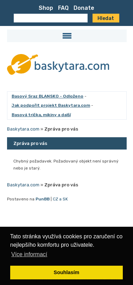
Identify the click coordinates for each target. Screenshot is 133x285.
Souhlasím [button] (67, 272)
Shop (46, 8)
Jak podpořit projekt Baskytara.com (51, 105)
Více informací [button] (29, 254)
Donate (84, 8)
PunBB (43, 199)
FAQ (63, 8)
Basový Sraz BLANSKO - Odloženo (47, 96)
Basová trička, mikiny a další (41, 114)
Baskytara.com (23, 129)
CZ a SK (60, 199)
